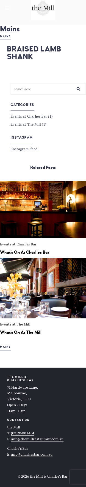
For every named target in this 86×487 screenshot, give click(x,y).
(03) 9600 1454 (22, 432)
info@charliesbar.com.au (32, 454)
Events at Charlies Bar (29, 116)
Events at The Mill (26, 124)
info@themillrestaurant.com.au (37, 438)
